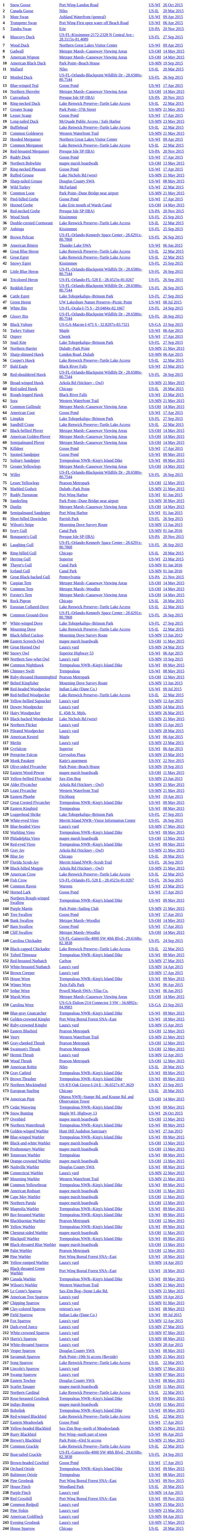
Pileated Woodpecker (27, 731)
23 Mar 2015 (173, 366)
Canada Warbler (23, 1279)
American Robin (23, 1067)
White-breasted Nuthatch (30, 967)
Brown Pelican (22, 237)
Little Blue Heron (24, 271)
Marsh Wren (20, 997)
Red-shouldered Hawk (28, 374)
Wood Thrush (21, 1061)
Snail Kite (18, 342)
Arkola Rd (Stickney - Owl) (81, 383)
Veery (14, 1037)
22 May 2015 (173, 1173)
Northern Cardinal (24, 1392)
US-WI (154, 5)
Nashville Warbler (24, 1167)
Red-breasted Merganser (29, 151)
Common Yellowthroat (28, 1185)
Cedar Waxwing (23, 1107)
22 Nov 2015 (173, 761)
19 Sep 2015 (173, 63)
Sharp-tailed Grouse (26, 181)
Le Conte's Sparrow (26, 1291)
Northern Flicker (23, 725)
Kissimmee (68, 217)
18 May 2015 (173, 1019)
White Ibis (18, 308)
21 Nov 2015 (173, 577)
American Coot (22, 413)
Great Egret (19, 257)
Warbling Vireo (22, 832)
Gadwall (17, 51)
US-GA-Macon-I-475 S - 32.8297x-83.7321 (94, 324)
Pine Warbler (20, 1256)
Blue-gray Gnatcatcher (28, 1013)
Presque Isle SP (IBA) (76, 97)
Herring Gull (20, 559)
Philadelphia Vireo (25, 838)
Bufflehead (19, 127)
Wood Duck (19, 45)
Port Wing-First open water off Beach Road (94, 23)
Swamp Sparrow (23, 1374)
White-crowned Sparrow (30, 1333)
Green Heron (20, 302)
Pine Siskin (19, 1510)
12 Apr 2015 (173, 701)
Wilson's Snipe (22, 525)
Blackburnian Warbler (27, 1221)
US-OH (155, 51)
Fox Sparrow (20, 1321)
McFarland (68, 187)
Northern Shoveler (25, 91)
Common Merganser (26, 145)
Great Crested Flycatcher (30, 802)
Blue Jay (17, 856)
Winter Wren (20, 985)
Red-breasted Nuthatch (28, 961)
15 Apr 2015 (173, 725)
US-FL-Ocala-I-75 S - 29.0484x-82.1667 (92, 308)
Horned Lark (20, 892)
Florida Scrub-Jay (24, 862)
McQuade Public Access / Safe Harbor (90, 121)
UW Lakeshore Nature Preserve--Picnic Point (95, 302)
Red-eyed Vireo (22, 844)
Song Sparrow (21, 1363)
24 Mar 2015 (173, 647)
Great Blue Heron (24, 251)
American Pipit (22, 1099)
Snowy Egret (20, 263)
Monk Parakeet (22, 761)
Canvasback (19, 97)
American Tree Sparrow (29, 1297)
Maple (64, 330)
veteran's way (70, 1309)
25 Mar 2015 (173, 1504)
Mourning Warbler (25, 1179)
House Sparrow (22, 1528)
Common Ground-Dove (29, 615)
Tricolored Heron (24, 280)
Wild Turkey (20, 187)
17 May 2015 (173, 826)
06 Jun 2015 (172, 245)
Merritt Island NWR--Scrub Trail (85, 862)
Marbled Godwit (23, 489)
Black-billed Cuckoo (26, 635)
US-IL (154, 11)
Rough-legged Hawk (26, 395)
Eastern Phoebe (22, 796)
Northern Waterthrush (27, 1125)
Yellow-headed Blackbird (30, 1428)
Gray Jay (17, 850)
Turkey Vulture (22, 330)
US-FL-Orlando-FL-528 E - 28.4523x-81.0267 (96, 280)
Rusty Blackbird (23, 1434)
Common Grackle (24, 1446)
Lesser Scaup (20, 115)
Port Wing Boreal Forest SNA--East (87, 1019)
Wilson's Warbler (24, 1285)
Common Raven (23, 886)
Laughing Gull (22, 545)
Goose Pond (69, 85)
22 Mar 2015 (173, 103)
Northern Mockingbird (28, 1085)
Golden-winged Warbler (29, 1131)
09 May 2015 (173, 454)
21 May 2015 (173, 109)
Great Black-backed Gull (30, 577)
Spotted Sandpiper (25, 454)
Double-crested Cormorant (31, 223)
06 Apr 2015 (173, 23)
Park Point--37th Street (77, 109)
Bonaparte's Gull (23, 536)
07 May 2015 (173, 1333)
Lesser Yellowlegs (24, 483)
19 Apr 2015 (173, 796)
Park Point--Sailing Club (79, 908)
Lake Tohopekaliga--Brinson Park (86, 296)
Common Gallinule (25, 407)
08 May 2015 (173, 181)
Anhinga (17, 229)
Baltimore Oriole (23, 1475)
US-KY (155, 1085)
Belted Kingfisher (24, 683)
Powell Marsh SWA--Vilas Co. (83, 991)
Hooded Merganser (25, 139)
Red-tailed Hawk (23, 389)
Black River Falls (73, 366)
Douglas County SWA (77, 181)
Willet (15, 475)
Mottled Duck (21, 77)
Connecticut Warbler (26, 1173)
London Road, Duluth (76, 354)
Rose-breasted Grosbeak (29, 1398)
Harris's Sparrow (23, 1339)
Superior (66, 559)
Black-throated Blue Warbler (33, 1244)
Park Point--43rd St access (80, 1440)
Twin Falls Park (71, 985)
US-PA (154, 29)
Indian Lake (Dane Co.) (78, 689)
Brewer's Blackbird (25, 1440)
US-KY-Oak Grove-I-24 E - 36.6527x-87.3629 (96, 1085)
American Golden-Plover (30, 436)
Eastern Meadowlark (26, 1422)
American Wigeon (24, 57)
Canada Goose (21, 11)
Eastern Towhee (23, 1380)
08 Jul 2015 (172, 302)
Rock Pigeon (20, 601)
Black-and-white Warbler (30, 1143)
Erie (62, 29)
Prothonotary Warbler (27, 1149)
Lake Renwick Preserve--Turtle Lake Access (94, 103)
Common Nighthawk (27, 665)
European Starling (24, 1091)
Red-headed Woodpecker (30, 689)
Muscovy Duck (22, 37)
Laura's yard (69, 647)
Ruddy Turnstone (24, 495)
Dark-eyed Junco (23, 1327)
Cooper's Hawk (22, 360)
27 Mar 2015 (173, 961)
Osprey (16, 336)
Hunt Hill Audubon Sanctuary (83, 1131)
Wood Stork (19, 217)
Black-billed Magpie (26, 868)
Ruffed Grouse (22, 175)
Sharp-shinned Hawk (27, 354)
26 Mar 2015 (173, 713)
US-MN (155, 63)
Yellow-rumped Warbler (29, 1262)
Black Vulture (21, 324)
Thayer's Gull (21, 565)
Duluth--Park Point (74, 348)
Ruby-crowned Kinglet (28, 1025)
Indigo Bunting (22, 1404)
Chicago (65, 389)
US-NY (155, 761)
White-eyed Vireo (24, 820)
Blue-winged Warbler (27, 1137)
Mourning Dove (23, 629)
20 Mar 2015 (173, 11)
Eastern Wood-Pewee (27, 772)
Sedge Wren (20, 991)
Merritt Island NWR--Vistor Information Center (97, 820)
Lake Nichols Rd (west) (78, 175)
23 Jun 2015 (172, 778)
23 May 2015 (173, 121)
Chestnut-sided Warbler (29, 1233)
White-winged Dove (26, 623)
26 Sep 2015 (173, 77)
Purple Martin (21, 908)
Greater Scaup (21, 109)
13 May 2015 (173, 163)
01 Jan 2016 (172, 531)
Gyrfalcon (18, 749)
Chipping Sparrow (25, 1303)
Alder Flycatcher (23, 784)
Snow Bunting (21, 1113)
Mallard (16, 69)
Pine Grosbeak (22, 1481)
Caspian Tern (20, 583)
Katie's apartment (73, 761)
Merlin (15, 743)
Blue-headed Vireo (25, 826)
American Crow (23, 874)
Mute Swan (19, 17)
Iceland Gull (20, 571)
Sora (13, 401)
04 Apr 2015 (173, 1516)
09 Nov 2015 (173, 1481)
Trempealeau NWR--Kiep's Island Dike (90, 460)
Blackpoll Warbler (24, 1239)
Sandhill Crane (22, 424)
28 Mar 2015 (173, 731)
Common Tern (21, 589)
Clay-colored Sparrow (28, 1309)
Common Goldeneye (26, 133)
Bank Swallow (22, 920)
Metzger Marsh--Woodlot (79, 589)
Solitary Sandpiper (25, 460)
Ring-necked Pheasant (28, 169)
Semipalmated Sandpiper (30, 513)
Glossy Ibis (19, 316)
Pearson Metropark (74, 483)
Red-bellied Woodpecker (30, 695)
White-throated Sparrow (29, 1345)
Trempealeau (69, 671)
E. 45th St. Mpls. (72, 713)
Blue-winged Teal (24, 85)
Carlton (65, 961)
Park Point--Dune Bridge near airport (88, 193)
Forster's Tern (21, 595)
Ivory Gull (18, 531)
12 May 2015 (173, 483)
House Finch (20, 1486)
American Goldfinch (26, 1516)
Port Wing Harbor (73, 495)
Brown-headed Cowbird (29, 1463)
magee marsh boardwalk (78, 163)
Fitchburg (67, 796)
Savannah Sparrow (25, 1357)
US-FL (154, 37)
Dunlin (15, 507)
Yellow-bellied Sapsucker (30, 701)
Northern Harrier (23, 348)
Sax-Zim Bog (70, 778)
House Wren (20, 979)
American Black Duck (28, 63)
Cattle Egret (19, 296)
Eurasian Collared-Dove (29, 607)
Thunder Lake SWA (75, 245)
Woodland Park (71, 1486)
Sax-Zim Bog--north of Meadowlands (89, 1428)
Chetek (64, 336)
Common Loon (22, 193)
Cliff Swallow (21, 932)
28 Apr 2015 (173, 1345)
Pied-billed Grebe (24, 199)
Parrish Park (69, 519)
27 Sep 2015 (173, 37)
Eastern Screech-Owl (27, 641)
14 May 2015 (173, 51)
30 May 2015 (173, 501)
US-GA (155, 324)
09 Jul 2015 (172, 689)
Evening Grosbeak (25, 1522)
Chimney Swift (22, 671)
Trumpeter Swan (23, 23)
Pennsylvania (69, 577)
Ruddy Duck (20, 157)
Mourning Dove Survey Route (83, 525)
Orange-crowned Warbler (30, 1161)
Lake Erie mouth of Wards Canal (85, 205)
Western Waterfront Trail (79, 133)
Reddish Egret (21, 288)
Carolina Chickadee (26, 941)
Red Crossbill (21, 1498)
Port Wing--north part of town (83, 1434)
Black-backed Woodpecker (31, 719)
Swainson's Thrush (25, 1049)
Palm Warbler (21, 1250)
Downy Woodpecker (26, 707)
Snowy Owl (19, 653)
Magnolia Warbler (24, 1209)
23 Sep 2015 (173, 324)
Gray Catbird (20, 1073)
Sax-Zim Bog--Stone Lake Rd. (83, 1291)
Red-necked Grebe (25, 211)
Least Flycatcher (23, 790)
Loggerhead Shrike (25, 814)
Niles (63, 11)
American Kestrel (24, 737)
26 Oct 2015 (173, 5)
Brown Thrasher (23, 1079)
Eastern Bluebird (23, 1031)
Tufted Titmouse (23, 955)
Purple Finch (20, 1492)
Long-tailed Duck (24, 121)
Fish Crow (18, 880)
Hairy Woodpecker (25, 713)
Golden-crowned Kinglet (30, 1019)
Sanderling (18, 501)
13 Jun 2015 (172, 525)
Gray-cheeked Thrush (27, 1043)
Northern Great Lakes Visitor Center (88, 45)
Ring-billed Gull (23, 553)
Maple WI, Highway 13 (78, 1113)
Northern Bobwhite (25, 163)
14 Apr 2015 (173, 967)
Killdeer (16, 448)
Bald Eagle (19, 366)
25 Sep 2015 (173, 217)
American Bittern (24, 245)
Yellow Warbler (22, 1227)
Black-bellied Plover (26, 430)
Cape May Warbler (25, 1197)
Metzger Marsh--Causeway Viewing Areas (93, 51)
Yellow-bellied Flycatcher (31, 778)
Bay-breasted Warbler (27, 1215)
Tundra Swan (20, 29)
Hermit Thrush (22, 1055)
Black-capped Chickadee (30, 949)
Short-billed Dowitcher (28, 519)
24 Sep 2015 (173, 308)
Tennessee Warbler (25, 1155)
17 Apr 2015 (173, 85)
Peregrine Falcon (23, 755)
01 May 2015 (173, 1303)
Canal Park (68, 531)
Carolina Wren (22, 1005)
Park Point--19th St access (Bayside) (88, 1357)
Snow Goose (20, 5)
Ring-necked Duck (25, 103)
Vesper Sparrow (23, 1351)
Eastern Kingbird (24, 808)
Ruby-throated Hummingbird (33, 677)
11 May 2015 (173, 641)
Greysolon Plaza (72, 755)
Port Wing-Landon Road (78, 5)
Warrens (65, 886)
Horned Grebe (21, 205)
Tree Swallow (21, 914)
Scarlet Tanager (22, 1386)
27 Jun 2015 (172, 1131)
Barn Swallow (21, 926)
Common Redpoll (24, 1504)
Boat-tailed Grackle (26, 1454)
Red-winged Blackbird (28, 1416)
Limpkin (17, 418)
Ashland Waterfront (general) (82, 17)
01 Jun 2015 (172, 495)
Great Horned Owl (25, 647)
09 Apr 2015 (173, 17)
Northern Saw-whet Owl (29, 659)
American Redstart (25, 1191)
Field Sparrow (21, 1315)
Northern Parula (23, 1203)
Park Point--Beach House (79, 63)
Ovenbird (17, 1119)
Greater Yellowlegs (25, 466)
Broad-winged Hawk (27, 383)
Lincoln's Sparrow (24, 1368)
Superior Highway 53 (76, 653)
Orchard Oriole (22, 1469)
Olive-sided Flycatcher (28, 767)
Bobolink (17, 1410)
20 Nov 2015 (173, 29)
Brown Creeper (22, 973)
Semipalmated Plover (27, 442)
